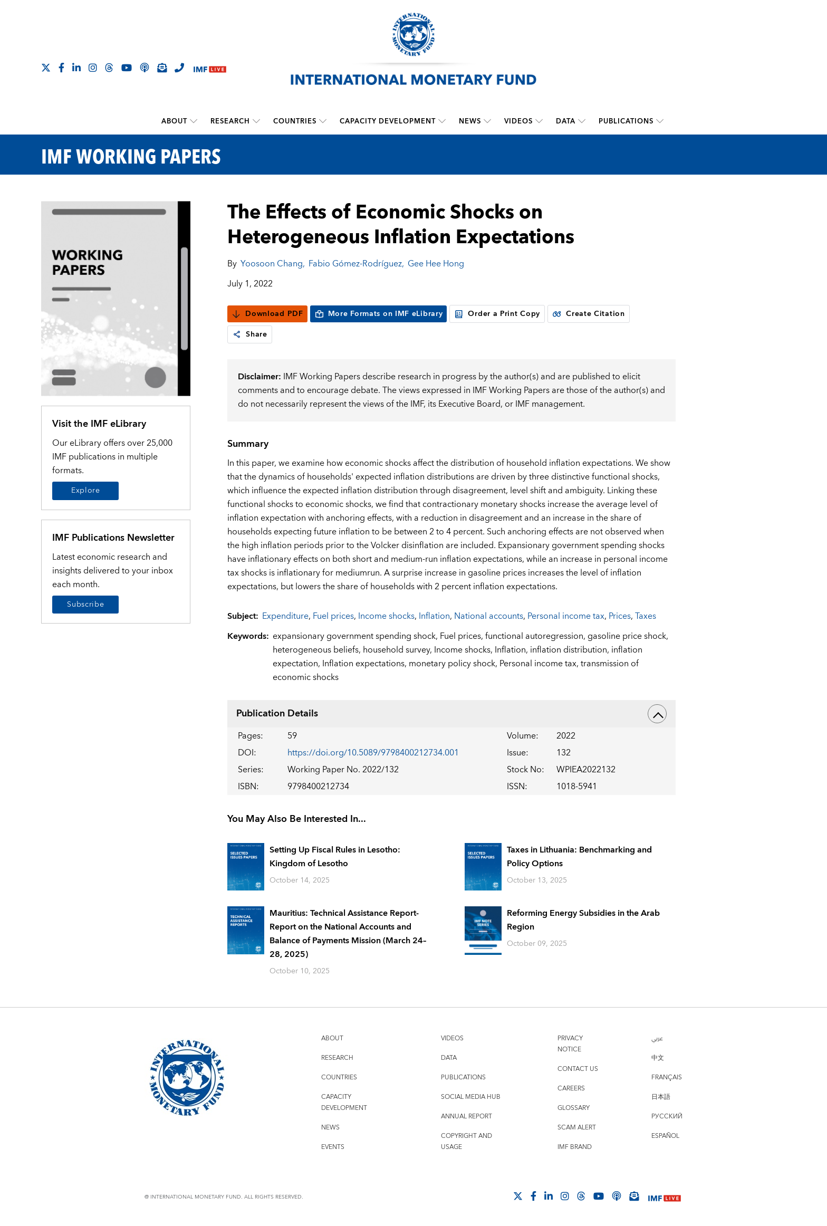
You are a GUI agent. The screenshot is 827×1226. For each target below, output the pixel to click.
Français (666, 1077)
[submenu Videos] (539, 121)
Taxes (645, 616)
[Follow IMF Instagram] (93, 67)
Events (332, 1147)
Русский (666, 1116)
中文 (657, 1058)
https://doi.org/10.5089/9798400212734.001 (373, 752)
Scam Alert (576, 1127)
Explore (85, 490)
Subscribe (85, 604)
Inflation (434, 616)
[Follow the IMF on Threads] (109, 67)
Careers (571, 1088)
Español (665, 1136)
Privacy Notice (570, 1044)
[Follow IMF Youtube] (126, 67)
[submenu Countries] (322, 121)
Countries (294, 121)
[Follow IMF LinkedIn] (76, 67)
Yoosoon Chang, (273, 264)
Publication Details (451, 713)
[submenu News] (487, 121)
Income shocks (386, 616)
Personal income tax (565, 616)
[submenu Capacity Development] (442, 121)
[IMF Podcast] (144, 67)
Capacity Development (388, 121)
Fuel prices (333, 616)
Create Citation (588, 314)
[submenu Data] (581, 121)
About (174, 121)
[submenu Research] (256, 121)
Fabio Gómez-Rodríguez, (356, 264)
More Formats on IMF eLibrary (378, 314)
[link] (237, 334)
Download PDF (267, 314)
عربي (657, 1038)
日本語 (660, 1097)
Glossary (573, 1108)
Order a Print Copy (497, 314)
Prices (620, 616)
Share (249, 334)
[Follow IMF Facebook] (61, 67)
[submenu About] (193, 121)
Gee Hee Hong (436, 264)
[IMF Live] (210, 68)
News (470, 121)
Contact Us (577, 1069)
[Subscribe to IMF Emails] (162, 67)
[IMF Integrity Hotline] (179, 67)
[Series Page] (115, 298)
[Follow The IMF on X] (46, 67)
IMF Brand (574, 1147)
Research (230, 121)
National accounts (488, 616)
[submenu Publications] (659, 121)
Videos (518, 121)
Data (565, 121)
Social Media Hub (471, 1097)
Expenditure (285, 616)
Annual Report (466, 1116)
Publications (626, 121)
